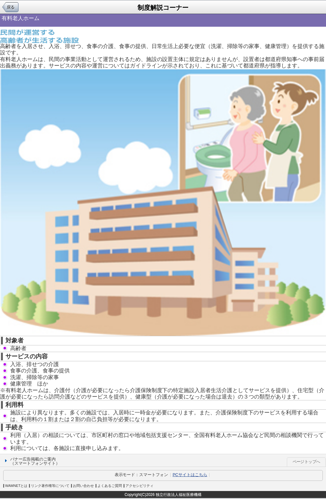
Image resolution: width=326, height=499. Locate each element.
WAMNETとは (16, 486)
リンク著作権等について (50, 486)
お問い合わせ (83, 486)
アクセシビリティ (139, 486)
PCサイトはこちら (190, 474)
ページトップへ (306, 461)
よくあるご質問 (109, 486)
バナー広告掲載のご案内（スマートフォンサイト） (35, 461)
